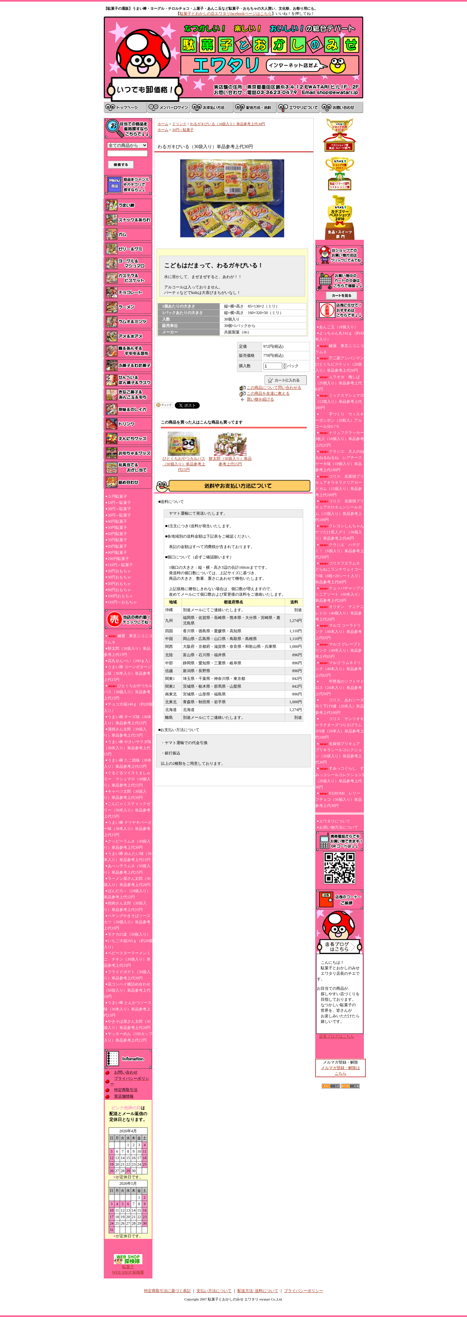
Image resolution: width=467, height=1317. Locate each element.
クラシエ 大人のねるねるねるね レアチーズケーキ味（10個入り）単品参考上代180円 (339, 460)
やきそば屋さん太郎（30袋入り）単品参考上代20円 (127, 1024)
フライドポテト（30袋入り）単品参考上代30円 (127, 975)
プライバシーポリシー (303, 1290)
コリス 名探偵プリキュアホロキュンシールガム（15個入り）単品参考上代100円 (339, 510)
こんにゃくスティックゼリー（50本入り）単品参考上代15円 (127, 809)
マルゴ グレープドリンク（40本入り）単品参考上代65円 (338, 650)
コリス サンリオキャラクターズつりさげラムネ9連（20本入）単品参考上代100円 (339, 728)
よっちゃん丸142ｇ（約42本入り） (339, 336)
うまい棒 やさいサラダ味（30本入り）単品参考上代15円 (127, 748)
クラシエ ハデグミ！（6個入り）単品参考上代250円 (339, 550)
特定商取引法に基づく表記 (167, 1290)
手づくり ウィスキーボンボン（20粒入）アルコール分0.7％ (339, 420)
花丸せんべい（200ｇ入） (130, 660)
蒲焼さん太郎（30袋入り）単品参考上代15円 (125, 732)
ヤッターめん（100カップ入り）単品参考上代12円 (128, 1036)
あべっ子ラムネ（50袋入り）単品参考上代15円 (127, 869)
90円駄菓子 (117, 552)
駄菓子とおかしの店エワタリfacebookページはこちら (226, 13)
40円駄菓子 (117, 521)
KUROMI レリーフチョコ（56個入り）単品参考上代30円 (338, 799)
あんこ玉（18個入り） (338, 327)
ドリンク (179, 124)
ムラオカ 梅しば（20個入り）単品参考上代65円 (338, 383)
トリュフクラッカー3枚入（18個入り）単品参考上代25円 (339, 438)
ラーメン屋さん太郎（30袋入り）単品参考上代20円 (127, 881)
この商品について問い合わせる (274, 387)
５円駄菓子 (117, 496)
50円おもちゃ (119, 583)
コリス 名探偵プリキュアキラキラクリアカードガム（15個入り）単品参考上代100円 (339, 485)
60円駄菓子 (117, 533)
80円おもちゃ (119, 590)
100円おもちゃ (120, 596)
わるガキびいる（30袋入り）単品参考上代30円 (227, 124)
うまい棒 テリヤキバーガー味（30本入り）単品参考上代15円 (127, 828)
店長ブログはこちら (336, 1036)
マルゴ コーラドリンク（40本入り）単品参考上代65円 (338, 631)
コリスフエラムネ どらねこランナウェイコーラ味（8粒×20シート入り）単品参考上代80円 (338, 572)
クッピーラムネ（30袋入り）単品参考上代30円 (127, 844)
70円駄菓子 (117, 540)
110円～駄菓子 (120, 565)
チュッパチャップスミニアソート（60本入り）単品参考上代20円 (339, 594)
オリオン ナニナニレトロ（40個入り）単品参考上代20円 (339, 612)
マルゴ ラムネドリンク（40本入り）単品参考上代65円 (338, 668)
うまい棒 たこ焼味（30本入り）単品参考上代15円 (127, 763)
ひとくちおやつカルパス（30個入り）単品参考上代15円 (128, 691)
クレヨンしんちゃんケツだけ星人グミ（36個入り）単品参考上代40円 (339, 532)
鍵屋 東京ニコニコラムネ (128, 639)
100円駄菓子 (118, 558)
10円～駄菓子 (119, 502)
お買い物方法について (338, 827)
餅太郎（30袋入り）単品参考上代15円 (127, 651)
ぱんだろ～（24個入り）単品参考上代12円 (127, 894)
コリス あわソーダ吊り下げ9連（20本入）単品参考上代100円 (339, 706)
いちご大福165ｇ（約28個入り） (128, 943)
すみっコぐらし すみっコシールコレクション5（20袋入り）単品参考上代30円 (339, 777)
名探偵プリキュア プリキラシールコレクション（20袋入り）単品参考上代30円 (339, 753)
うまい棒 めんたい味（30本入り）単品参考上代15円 (127, 856)
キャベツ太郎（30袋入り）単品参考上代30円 (125, 794)
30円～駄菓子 (119, 515)
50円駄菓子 (117, 527)
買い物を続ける (260, 399)
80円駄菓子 (117, 546)
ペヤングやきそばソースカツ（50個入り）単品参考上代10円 (127, 922)
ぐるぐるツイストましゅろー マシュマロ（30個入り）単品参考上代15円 (127, 779)
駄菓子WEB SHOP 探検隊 (128, 1268)
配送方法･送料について (257, 1290)
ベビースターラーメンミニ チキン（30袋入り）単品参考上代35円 (127, 959)
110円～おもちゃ (122, 602)
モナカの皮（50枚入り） (129, 934)
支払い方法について (214, 1290)
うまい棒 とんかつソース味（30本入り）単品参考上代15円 (127, 1008)
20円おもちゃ (119, 571)
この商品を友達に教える (268, 393)
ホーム (163, 124)
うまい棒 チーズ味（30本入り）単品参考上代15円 (127, 720)
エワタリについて (334, 821)
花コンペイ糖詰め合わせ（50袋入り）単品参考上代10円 (127, 990)
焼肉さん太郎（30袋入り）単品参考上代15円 (125, 906)
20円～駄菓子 (119, 509)
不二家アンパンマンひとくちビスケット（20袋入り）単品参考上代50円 (339, 364)
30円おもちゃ (119, 577)
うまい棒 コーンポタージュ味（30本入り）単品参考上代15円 (127, 673)
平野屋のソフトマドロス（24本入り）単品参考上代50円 (339, 687)
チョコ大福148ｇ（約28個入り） (128, 707)
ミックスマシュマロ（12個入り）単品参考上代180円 (339, 401)
